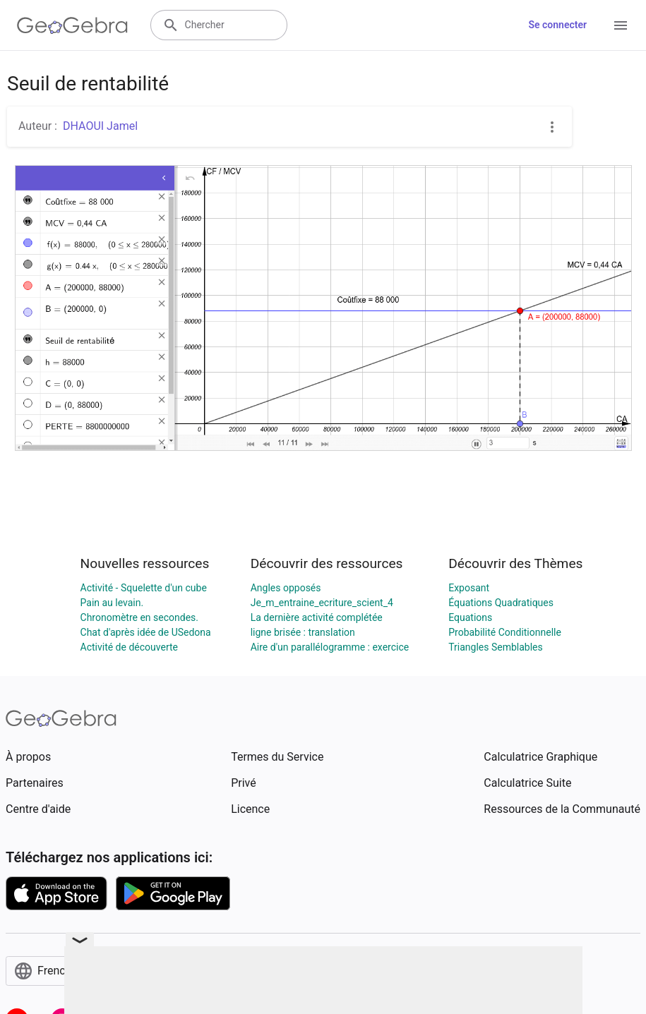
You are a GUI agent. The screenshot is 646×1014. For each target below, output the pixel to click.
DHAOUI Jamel (100, 126)
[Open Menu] (620, 25)
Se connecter (557, 24)
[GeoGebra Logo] (72, 25)
